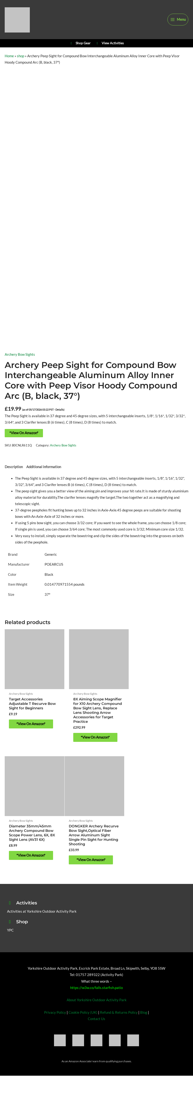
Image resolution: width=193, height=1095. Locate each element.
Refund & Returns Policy (119, 1013)
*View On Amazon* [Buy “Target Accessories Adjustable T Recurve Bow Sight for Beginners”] (32, 725)
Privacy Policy (55, 1013)
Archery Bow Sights (20, 358)
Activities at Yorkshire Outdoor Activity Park (42, 912)
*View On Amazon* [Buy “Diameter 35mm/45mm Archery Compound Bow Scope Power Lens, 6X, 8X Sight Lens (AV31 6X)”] (157, 730)
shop (20, 59)
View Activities (109, 45)
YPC (10, 931)
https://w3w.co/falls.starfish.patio (96, 988)
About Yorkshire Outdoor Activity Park (97, 1000)
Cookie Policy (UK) (83, 1013)
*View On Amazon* (23, 436)
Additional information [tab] (43, 470)
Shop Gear (80, 45)
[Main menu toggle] (177, 20)
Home (9, 59)
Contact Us (96, 1019)
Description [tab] (14, 470)
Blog (143, 1013)
